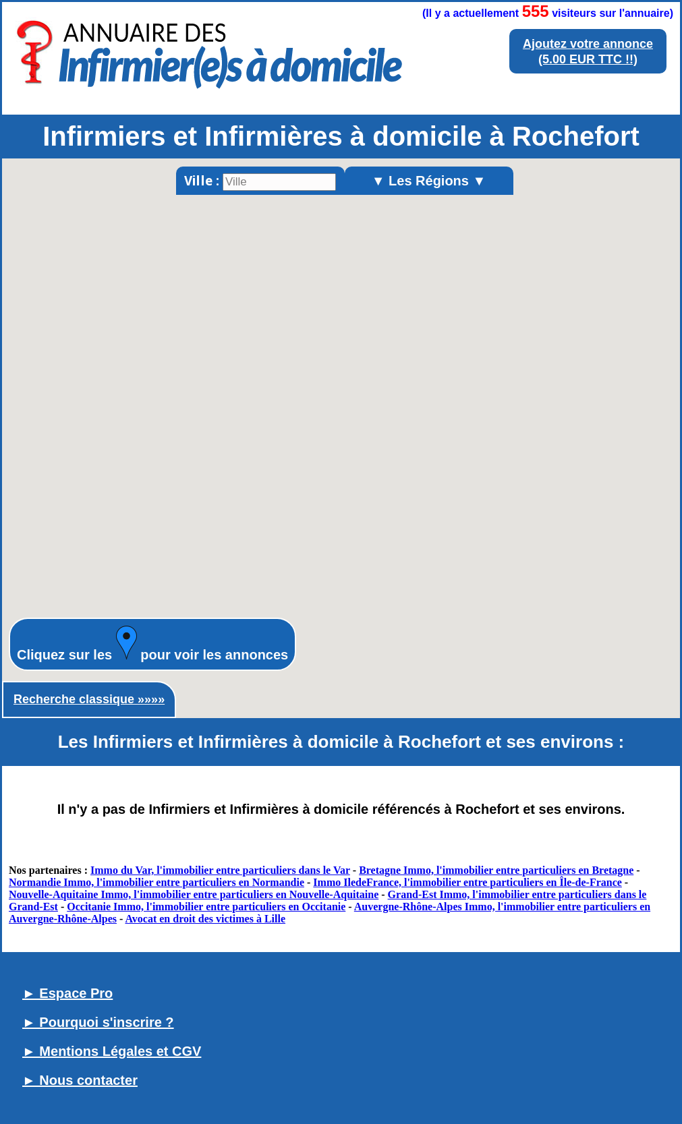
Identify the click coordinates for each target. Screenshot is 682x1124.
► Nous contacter (80, 1080)
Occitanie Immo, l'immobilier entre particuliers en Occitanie (206, 906)
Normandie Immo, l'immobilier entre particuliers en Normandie (156, 882)
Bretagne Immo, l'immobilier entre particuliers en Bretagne (496, 870)
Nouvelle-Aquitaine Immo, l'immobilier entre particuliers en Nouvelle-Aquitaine (193, 894)
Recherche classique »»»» (89, 699)
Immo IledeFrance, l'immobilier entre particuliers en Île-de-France (467, 882)
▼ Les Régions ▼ (429, 180)
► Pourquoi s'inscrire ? (98, 1022)
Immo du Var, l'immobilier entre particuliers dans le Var (220, 870)
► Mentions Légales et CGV (111, 1051)
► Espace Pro (67, 993)
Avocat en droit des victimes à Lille (205, 918)
